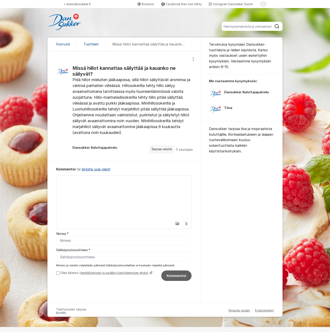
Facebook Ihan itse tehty (181, 4)
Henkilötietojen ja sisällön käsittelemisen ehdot (114, 273)
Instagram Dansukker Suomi (231, 4)
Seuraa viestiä (162, 149)
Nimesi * (62, 234)
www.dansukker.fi (77, 4)
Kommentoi (176, 276)
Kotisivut (145, 4)
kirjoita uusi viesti (96, 169)
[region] (123, 106)
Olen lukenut (106, 273)
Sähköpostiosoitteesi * (73, 250)
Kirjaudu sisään (239, 310)
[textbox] (123, 197)
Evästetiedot (264, 310)
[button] (177, 223)
